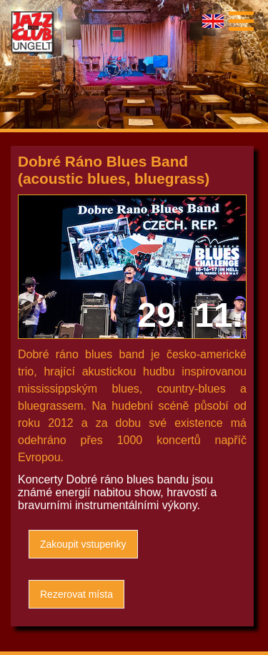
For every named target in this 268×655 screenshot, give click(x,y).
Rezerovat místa (76, 594)
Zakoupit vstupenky (83, 544)
